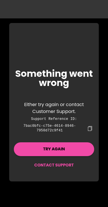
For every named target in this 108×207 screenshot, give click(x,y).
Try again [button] (54, 148)
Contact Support (54, 164)
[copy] (90, 128)
